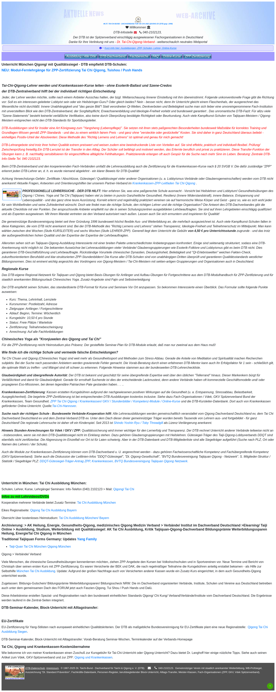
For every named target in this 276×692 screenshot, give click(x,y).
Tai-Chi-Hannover (64, 406)
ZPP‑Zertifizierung (197, 56)
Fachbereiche (139, 56)
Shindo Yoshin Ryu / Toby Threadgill (138, 422)
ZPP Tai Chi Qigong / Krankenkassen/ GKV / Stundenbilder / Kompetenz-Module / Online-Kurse (114, 401)
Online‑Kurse (172, 56)
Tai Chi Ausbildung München (96, 502)
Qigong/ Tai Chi (123, 489)
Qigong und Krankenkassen (93, 657)
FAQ (156, 56)
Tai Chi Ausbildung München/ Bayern (84, 518)
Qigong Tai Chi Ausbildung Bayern (53, 510)
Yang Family (87, 539)
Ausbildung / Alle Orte (81, 56)
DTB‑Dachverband (113, 56)
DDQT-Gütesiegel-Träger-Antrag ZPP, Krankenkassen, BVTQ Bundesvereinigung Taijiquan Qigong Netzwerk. (114, 461)
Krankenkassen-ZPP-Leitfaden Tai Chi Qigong (163, 183)
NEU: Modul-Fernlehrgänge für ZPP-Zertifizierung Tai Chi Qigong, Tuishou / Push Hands (72, 70)
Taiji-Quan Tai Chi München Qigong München (40, 546)
